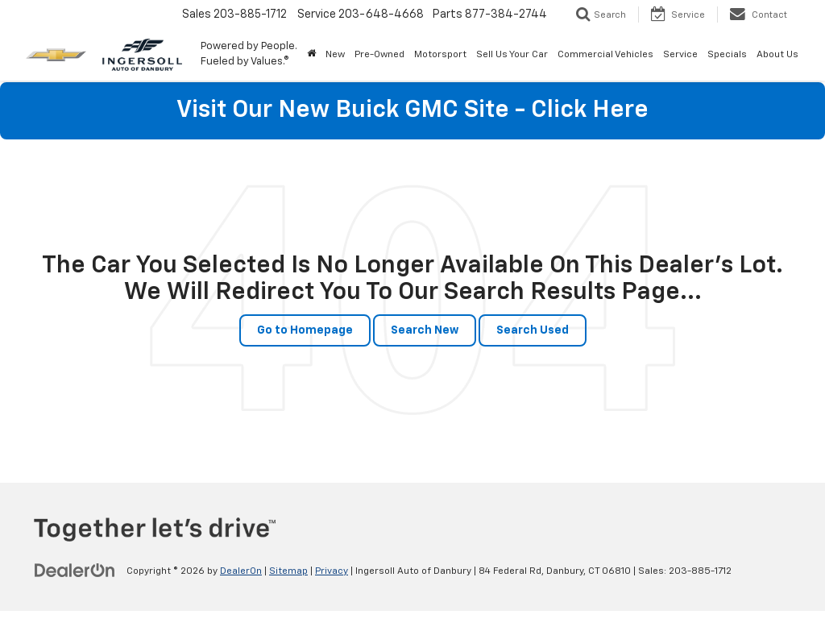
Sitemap (288, 571)
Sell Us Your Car (512, 55)
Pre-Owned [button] (379, 55)
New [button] (335, 55)
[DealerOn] (75, 570)
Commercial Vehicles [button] (605, 55)
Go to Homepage (305, 330)
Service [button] (680, 55)
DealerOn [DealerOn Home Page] (241, 571)
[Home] (311, 55)
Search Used (532, 330)
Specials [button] (727, 55)
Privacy (331, 571)
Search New (424, 330)
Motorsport (440, 55)
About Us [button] (777, 55)
